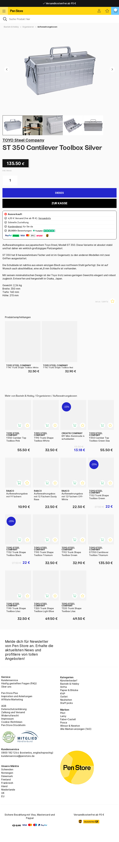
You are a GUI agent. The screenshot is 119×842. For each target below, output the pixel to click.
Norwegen (7, 772)
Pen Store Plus (9, 693)
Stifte (63, 686)
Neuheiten (66, 699)
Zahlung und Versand (13, 712)
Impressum (7, 718)
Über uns (6, 686)
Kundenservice (9, 680)
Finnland (6, 779)
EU (2, 796)
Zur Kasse (59, 203)
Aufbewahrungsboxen (47, 27)
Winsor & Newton (70, 725)
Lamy (63, 716)
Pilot (62, 712)
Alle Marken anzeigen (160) (75, 728)
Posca (63, 722)
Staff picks (66, 702)
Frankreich (7, 782)
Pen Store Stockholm (13, 725)
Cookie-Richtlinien (11, 721)
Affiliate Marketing (12, 699)
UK (2, 792)
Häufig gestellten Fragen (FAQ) (19, 683)
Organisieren (28, 27)
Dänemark (7, 776)
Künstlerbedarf (68, 680)
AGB (3, 705)
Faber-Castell (68, 719)
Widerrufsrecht (10, 715)
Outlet (64, 696)
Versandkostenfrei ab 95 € (59, 3)
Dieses (59, 192)
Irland (4, 786)
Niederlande (8, 789)
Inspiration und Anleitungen (16, 696)
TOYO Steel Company (23, 140)
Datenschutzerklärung (13, 709)
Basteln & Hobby (11, 27)
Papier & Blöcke (69, 690)
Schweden (7, 769)
